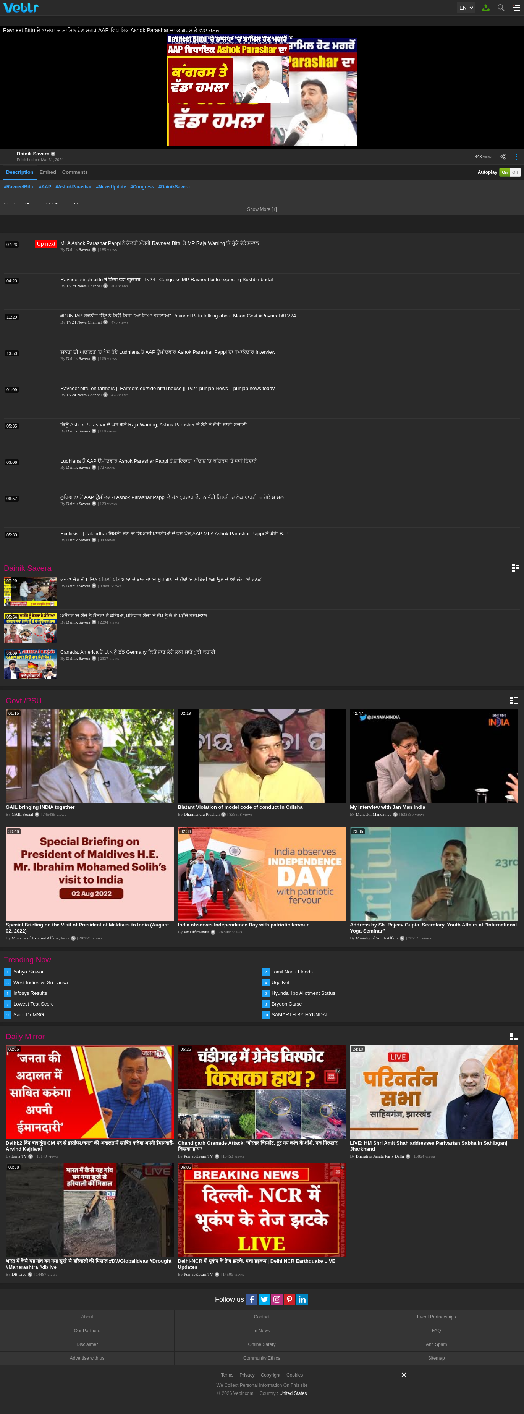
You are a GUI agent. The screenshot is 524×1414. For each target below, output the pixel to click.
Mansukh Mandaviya (373, 814)
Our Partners (87, 1330)
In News (262, 1330)
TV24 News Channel (84, 285)
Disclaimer (87, 1344)
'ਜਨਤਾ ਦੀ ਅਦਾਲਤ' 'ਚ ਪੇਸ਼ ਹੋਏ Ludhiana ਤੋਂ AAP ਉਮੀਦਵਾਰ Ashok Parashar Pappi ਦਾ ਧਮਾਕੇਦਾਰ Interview (167, 352)
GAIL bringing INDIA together (40, 807)
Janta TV (19, 1156)
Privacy (246, 1375)
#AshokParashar (73, 187)
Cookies (294, 1375)
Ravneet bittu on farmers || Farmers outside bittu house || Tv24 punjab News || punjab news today (167, 388)
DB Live (19, 1274)
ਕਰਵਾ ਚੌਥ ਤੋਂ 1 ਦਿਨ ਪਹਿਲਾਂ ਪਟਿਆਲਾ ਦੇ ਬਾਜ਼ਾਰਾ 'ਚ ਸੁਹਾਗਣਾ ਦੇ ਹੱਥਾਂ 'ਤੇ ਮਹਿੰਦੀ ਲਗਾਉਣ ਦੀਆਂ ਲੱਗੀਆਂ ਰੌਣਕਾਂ (161, 579)
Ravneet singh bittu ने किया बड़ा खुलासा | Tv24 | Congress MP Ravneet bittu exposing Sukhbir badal (166, 279)
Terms (227, 1375)
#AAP (45, 187)
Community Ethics (261, 1358)
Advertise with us (87, 1358)
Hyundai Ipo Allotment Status (303, 993)
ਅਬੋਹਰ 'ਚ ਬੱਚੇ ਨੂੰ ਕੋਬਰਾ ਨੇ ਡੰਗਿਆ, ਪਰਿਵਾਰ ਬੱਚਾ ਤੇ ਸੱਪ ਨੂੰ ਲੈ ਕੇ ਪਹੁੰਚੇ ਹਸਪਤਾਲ (133, 616)
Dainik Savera (33, 154)
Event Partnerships (436, 1317)
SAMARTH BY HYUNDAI (299, 1014)
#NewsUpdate (111, 187)
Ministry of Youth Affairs (377, 938)
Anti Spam (436, 1344)
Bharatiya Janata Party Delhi (380, 1156)
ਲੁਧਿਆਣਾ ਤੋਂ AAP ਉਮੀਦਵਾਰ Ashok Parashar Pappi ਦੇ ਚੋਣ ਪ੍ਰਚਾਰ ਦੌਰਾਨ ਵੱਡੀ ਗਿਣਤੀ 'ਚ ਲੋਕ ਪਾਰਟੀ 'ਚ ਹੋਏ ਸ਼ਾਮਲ (172, 497)
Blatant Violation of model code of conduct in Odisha (240, 807)
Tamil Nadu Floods (292, 972)
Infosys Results (30, 993)
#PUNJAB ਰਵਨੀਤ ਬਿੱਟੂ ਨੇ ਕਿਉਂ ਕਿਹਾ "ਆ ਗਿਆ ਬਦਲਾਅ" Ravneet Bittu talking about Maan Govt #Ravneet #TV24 (178, 316)
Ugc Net (280, 982)
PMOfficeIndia (196, 932)
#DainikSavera (174, 187)
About (87, 1317)
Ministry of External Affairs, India (41, 938)
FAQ (436, 1330)
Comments (75, 172)
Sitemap (436, 1358)
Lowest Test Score (33, 1004)
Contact (262, 1317)
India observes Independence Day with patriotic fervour (243, 925)
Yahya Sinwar (28, 972)
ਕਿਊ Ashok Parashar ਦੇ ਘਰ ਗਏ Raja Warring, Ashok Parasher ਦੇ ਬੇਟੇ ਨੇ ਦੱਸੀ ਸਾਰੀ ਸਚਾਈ (153, 425)
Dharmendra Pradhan (202, 814)
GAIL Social (22, 814)
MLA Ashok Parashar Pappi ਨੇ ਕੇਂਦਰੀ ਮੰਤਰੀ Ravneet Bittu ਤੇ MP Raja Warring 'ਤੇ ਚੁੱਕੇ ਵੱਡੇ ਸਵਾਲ (159, 243)
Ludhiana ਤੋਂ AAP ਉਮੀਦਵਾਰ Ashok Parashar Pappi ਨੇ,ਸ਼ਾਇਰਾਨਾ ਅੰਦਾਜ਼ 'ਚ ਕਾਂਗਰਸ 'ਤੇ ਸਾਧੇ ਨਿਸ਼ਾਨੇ (158, 461)
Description (20, 172)
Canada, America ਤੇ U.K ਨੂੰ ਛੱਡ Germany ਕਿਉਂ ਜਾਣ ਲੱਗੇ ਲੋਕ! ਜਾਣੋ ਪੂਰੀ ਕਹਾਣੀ (137, 652)
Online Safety (261, 1344)
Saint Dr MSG (28, 1014)
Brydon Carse (287, 1004)
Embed (48, 172)
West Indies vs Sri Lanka (40, 982)
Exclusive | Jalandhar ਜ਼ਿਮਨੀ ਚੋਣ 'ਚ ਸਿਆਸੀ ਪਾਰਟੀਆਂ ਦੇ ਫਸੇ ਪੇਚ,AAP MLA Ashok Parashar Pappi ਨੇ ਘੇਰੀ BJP (174, 533)
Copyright (270, 1375)
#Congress (142, 187)
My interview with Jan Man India (387, 807)
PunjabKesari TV (198, 1156)
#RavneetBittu (19, 187)
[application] (262, 91)
